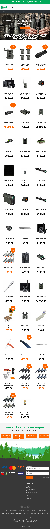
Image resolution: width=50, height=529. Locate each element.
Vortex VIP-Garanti (30, 489)
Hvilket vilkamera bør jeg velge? (44, 436)
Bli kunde (28, 487)
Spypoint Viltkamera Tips (31, 492)
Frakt (6, 510)
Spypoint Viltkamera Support (32, 490)
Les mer (25, 522)
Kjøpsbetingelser (13, 510)
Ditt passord (28, 471)
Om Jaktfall (28, 495)
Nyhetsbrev (33, 510)
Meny (3, 11)
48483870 (26, 513)
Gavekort (28, 497)
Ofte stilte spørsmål (41, 510)
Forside (27, 486)
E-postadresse (29, 466)
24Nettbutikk (27, 526)
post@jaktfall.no (33, 513)
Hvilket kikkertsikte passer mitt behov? (31, 436)
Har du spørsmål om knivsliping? (6, 436)
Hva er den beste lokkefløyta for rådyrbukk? (18, 436)
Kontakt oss (28, 498)
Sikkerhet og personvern (23, 510)
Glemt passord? (46, 477)
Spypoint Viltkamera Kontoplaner (33, 493)
